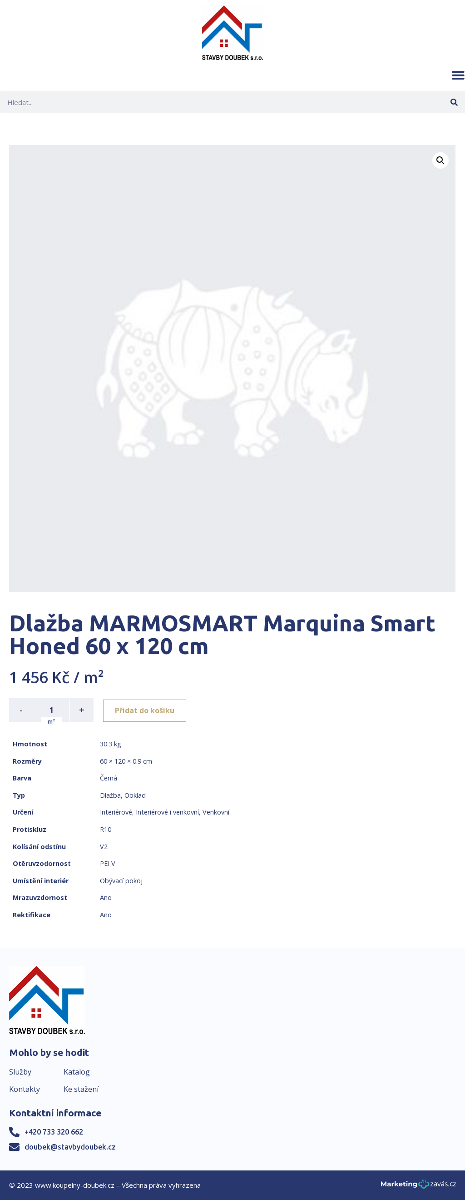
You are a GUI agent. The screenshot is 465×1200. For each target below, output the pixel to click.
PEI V (107, 863)
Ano (106, 897)
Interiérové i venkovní (167, 812)
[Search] (454, 102)
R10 (105, 829)
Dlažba (110, 795)
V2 (104, 846)
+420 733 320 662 (54, 1132)
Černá (108, 778)
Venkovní (216, 812)
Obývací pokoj (121, 880)
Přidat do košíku (146, 710)
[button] (458, 75)
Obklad (135, 795)
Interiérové (116, 812)
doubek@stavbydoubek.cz (70, 1147)
